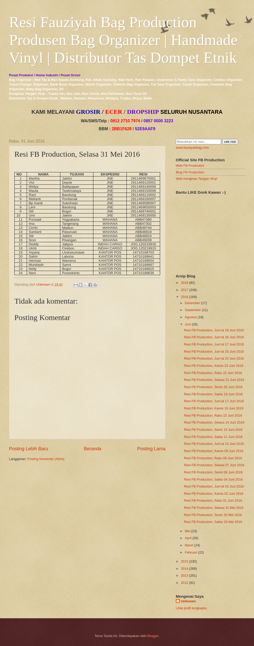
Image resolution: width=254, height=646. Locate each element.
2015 (184, 561)
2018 (184, 283)
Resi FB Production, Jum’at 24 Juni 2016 (214, 358)
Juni (188, 324)
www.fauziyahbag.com (192, 147)
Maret (189, 545)
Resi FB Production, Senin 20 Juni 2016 (213, 387)
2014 (184, 568)
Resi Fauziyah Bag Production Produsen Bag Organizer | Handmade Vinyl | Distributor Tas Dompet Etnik (123, 40)
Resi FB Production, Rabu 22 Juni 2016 (213, 373)
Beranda (92, 448)
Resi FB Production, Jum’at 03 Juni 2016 (214, 486)
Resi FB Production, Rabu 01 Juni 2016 (213, 500)
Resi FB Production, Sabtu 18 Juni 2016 (213, 394)
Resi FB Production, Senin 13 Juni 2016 (213, 430)
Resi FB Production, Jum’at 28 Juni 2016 (214, 337)
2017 (184, 290)
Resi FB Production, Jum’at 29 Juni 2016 (214, 330)
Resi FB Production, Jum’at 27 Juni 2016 (214, 344)
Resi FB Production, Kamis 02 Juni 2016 (213, 493)
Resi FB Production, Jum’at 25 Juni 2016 (214, 351)
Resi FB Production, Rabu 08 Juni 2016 (213, 458)
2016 (184, 297)
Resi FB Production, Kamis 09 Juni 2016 (213, 451)
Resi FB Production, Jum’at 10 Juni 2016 (214, 444)
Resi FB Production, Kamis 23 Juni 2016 (213, 366)
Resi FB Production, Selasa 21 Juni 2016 (214, 380)
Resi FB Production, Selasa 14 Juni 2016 (214, 422)
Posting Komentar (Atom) (46, 459)
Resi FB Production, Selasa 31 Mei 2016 (213, 508)
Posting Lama (151, 448)
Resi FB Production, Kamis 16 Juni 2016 (213, 408)
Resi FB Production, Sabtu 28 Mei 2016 (213, 522)
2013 (184, 575)
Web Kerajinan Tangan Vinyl (196, 179)
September (193, 310)
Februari (191, 552)
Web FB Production (190, 165)
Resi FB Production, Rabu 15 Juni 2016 (213, 415)
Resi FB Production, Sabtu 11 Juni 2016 (213, 437)
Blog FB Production (190, 172)
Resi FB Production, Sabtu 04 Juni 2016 (213, 479)
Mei (187, 531)
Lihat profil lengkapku (191, 608)
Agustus (191, 317)
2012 (184, 583)
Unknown (188, 601)
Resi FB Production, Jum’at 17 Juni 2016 (214, 401)
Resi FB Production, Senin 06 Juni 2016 (213, 472)
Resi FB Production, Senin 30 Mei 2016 (213, 515)
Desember (192, 303)
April (188, 538)
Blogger (153, 636)
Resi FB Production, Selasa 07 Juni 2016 (214, 465)
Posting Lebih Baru (28, 448)
